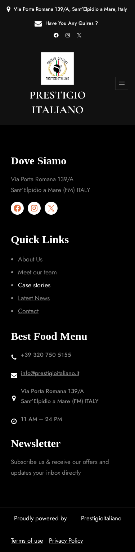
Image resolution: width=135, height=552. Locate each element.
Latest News (34, 298)
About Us (30, 259)
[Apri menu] (121, 83)
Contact (28, 311)
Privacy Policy (66, 540)
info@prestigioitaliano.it (50, 373)
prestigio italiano (58, 102)
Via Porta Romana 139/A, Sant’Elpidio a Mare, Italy (70, 9)
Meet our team (37, 272)
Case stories (34, 285)
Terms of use (27, 540)
